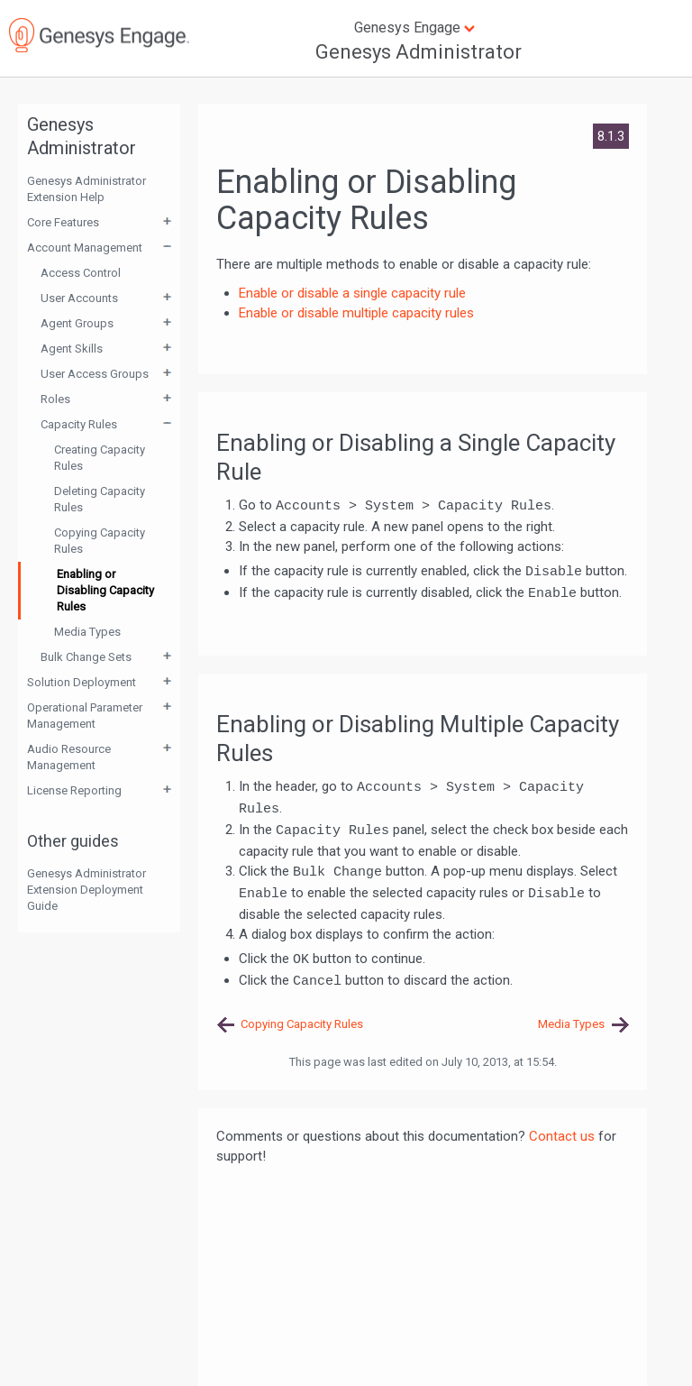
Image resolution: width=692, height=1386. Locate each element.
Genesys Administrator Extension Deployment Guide (86, 890)
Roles (55, 399)
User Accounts (79, 298)
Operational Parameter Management (84, 715)
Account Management (84, 247)
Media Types (87, 631)
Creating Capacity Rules (99, 458)
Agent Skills (72, 348)
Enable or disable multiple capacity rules (356, 313)
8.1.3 (610, 136)
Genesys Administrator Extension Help (86, 189)
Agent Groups (77, 323)
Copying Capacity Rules (99, 540)
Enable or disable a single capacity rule (352, 293)
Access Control (81, 273)
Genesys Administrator (418, 52)
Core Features (63, 222)
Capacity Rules (79, 424)
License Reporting (74, 790)
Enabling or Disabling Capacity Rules (105, 590)
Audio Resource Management (69, 757)
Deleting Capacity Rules (99, 499)
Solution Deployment (81, 682)
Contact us (562, 1136)
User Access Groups (95, 374)
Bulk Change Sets (86, 657)
